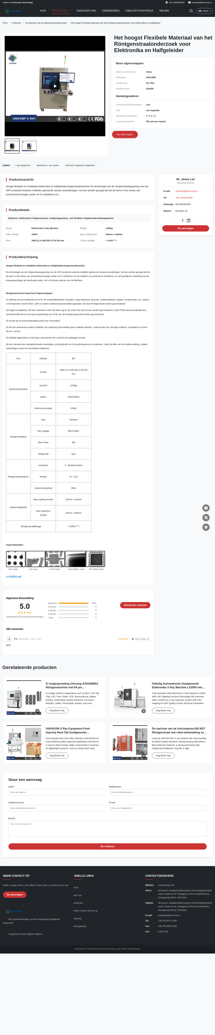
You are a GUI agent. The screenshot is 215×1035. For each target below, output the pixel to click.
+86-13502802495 (184, 197)
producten (78, 905)
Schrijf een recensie (135, 605)
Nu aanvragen (186, 228)
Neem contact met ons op (86, 913)
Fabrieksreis (111, 10)
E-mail (112, 802)
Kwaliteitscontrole (139, 10)
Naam (11, 786)
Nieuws (164, 10)
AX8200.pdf (14, 576)
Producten (60, 10)
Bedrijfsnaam (115, 786)
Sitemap (77, 921)
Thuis (5, 23)
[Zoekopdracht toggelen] (191, 11)
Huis (43, 10)
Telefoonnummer (16, 802)
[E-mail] (206, 508)
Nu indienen (107, 848)
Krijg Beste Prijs (57, 710)
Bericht (12, 818)
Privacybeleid (80, 928)
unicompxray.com (166, 887)
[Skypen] (206, 517)
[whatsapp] (206, 527)
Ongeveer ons (86, 10)
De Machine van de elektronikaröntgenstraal (46, 23)
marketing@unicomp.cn (201, 2)
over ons (78, 897)
